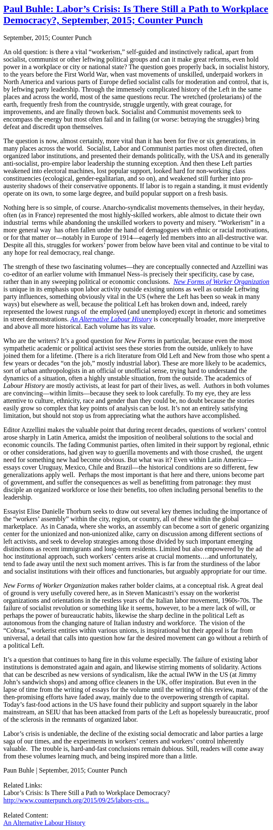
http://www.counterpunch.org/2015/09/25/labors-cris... (76, 800)
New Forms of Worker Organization (221, 281)
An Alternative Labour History (44, 822)
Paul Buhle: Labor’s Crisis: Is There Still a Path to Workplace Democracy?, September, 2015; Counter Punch (135, 14)
